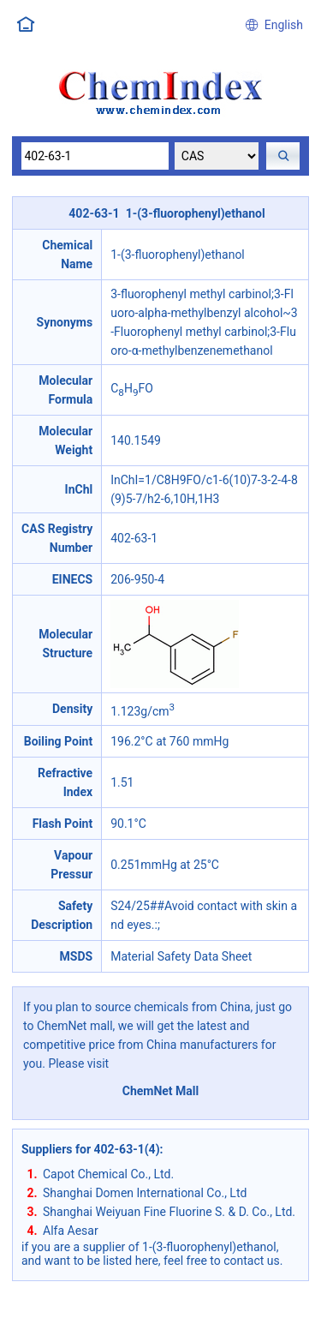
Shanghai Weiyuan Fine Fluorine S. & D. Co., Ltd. (169, 1212)
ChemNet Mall (160, 1091)
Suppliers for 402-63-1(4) (90, 1149)
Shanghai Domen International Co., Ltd (145, 1193)
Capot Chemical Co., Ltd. (108, 1174)
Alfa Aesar (70, 1230)
